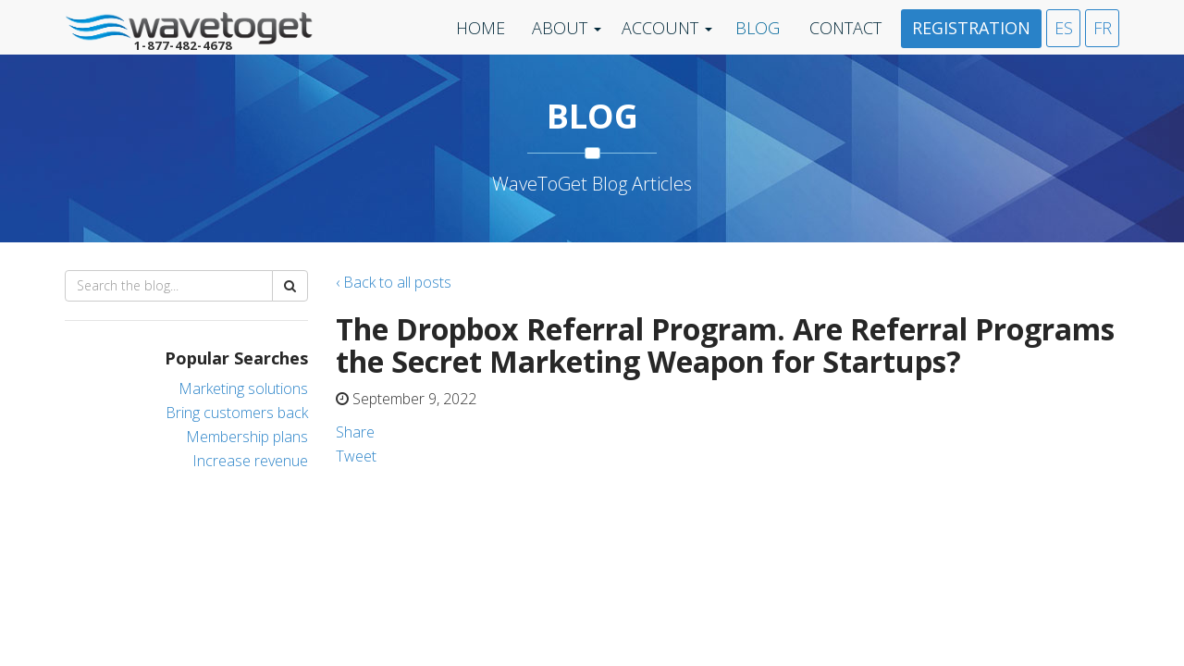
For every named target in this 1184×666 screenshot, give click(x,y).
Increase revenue (250, 460)
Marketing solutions (243, 388)
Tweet (356, 456)
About (559, 28)
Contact (845, 28)
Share (355, 432)
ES (1063, 28)
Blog (757, 28)
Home (480, 28)
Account (660, 28)
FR (1102, 28)
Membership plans (247, 436)
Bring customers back (237, 412)
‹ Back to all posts (393, 282)
